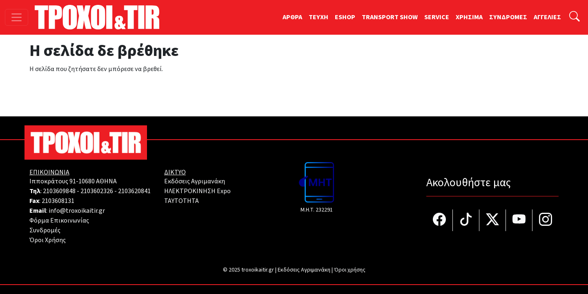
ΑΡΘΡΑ (292, 17)
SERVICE (436, 17)
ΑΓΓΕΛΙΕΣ (547, 17)
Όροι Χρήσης (47, 240)
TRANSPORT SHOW (390, 17)
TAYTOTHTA (181, 200)
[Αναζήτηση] (574, 17)
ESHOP (345, 17)
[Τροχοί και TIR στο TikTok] (466, 220)
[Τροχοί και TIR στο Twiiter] (492, 220)
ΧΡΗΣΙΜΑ (469, 17)
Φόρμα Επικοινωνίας (59, 220)
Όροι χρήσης (349, 270)
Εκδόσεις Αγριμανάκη (194, 181)
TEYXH (318, 17)
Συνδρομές (44, 230)
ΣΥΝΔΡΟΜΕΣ (508, 17)
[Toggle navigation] (16, 17)
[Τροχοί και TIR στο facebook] (439, 220)
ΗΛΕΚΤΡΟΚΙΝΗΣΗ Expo (197, 191)
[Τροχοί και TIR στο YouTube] (519, 220)
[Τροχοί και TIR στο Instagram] (545, 220)
